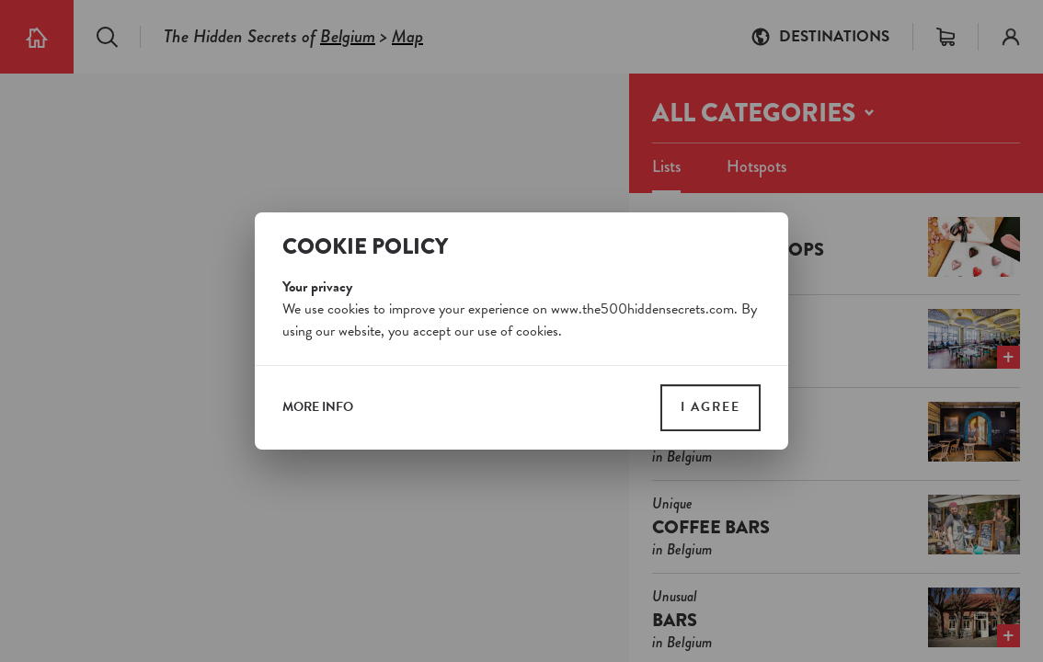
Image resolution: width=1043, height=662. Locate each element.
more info (317, 407)
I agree (710, 407)
